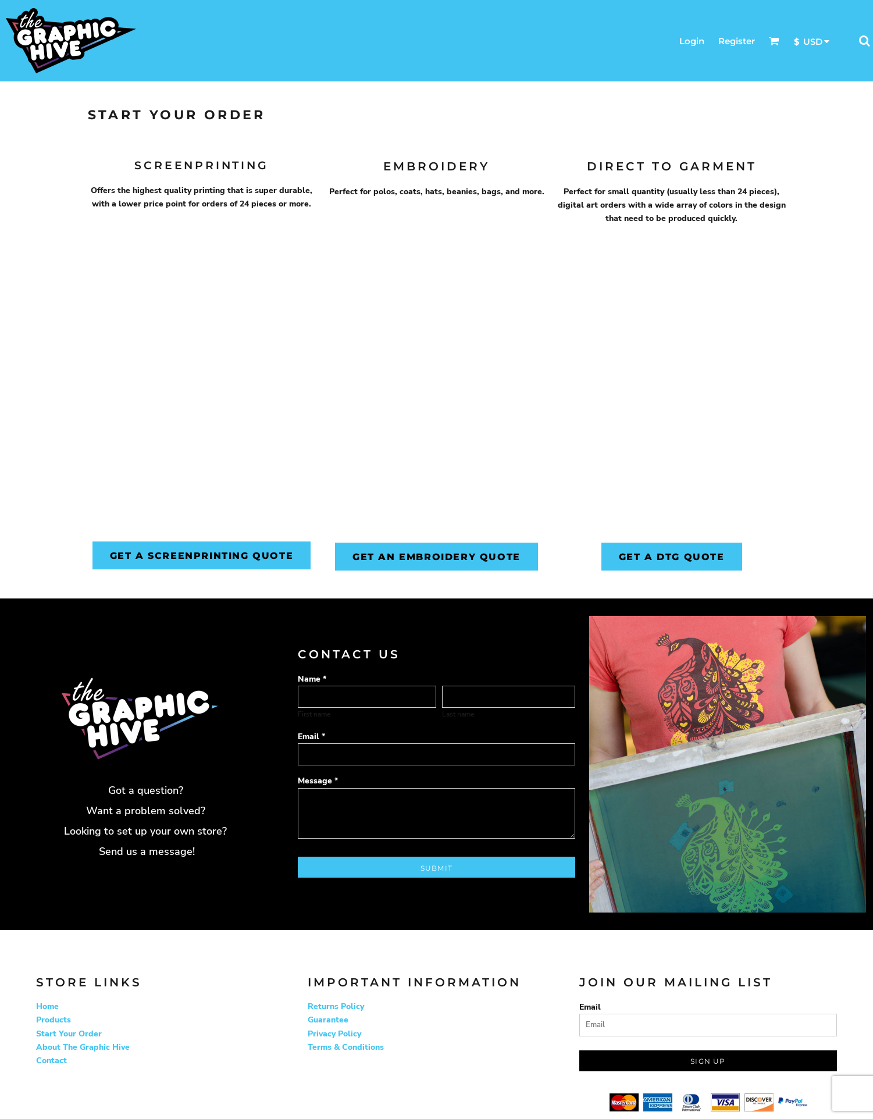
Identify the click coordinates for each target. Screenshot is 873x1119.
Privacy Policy (334, 1033)
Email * (311, 736)
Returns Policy (336, 1006)
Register (736, 41)
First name (314, 714)
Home (47, 1006)
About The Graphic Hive (83, 1047)
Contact (51, 1060)
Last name (458, 714)
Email (590, 1007)
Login (691, 41)
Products (53, 1019)
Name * (312, 679)
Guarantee (328, 1019)
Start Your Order (69, 1033)
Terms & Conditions (346, 1047)
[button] (774, 40)
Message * (318, 780)
